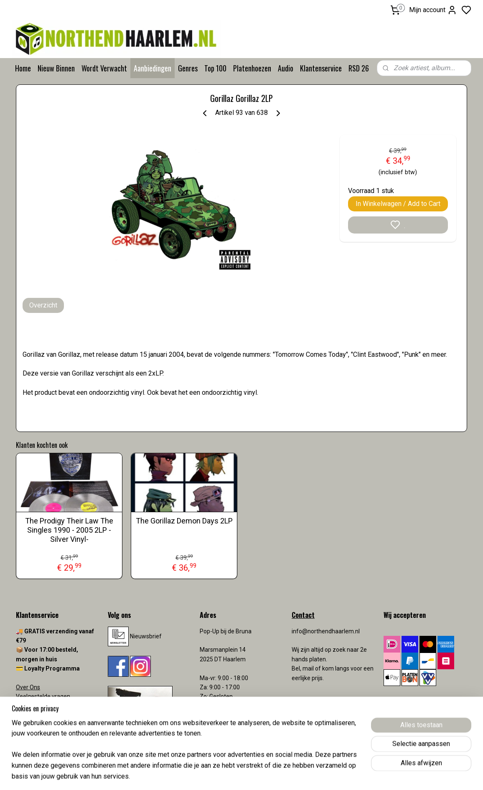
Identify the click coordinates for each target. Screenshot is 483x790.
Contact (26, 706)
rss (290, 774)
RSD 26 (358, 68)
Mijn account (433, 10)
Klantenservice (321, 68)
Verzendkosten (37, 715)
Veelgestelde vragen (43, 696)
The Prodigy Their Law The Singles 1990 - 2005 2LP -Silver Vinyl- (69, 529)
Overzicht (43, 305)
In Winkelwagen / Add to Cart (398, 204)
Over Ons (28, 687)
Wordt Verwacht (104, 68)
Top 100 (215, 68)
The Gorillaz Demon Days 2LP (184, 520)
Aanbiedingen (152, 68)
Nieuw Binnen (56, 68)
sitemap (274, 774)
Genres (188, 68)
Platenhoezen (252, 68)
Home (23, 68)
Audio (285, 68)
